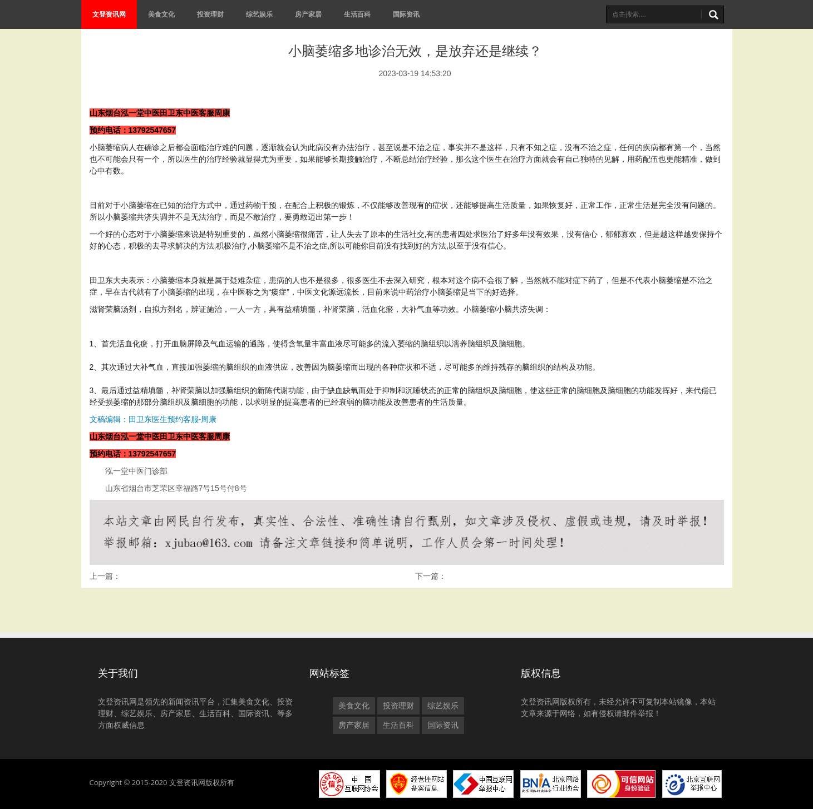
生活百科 (357, 14)
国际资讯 (406, 14)
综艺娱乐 (259, 14)
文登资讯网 (109, 14)
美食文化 (161, 14)
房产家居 (308, 14)
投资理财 (210, 14)
